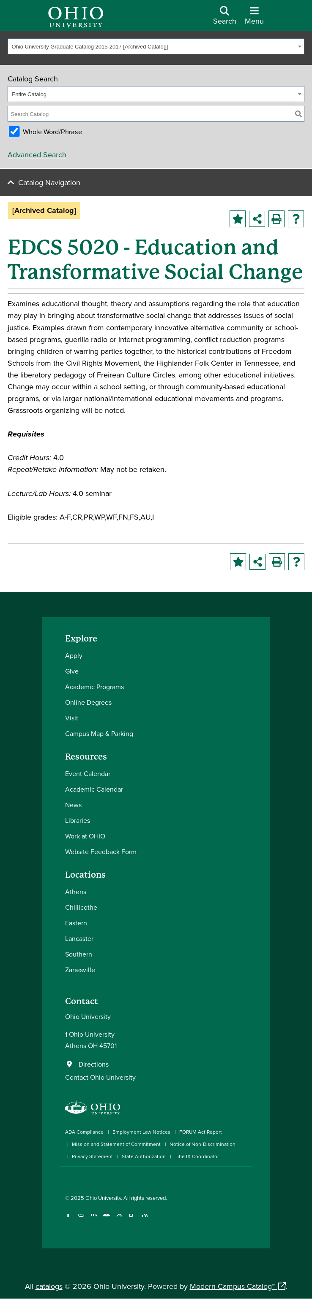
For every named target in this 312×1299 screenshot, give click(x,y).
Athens (75, 891)
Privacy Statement (92, 1156)
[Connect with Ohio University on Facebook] (68, 1219)
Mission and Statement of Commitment (116, 1144)
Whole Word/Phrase (52, 131)
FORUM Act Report (200, 1131)
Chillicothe (81, 907)
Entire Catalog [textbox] (29, 94)
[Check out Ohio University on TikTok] (131, 1219)
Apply (73, 655)
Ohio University (103, 1198)
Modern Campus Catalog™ (232, 1286)
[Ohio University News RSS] (144, 1219)
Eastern (76, 922)
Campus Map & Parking (99, 733)
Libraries (77, 820)
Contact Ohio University (100, 1077)
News (73, 804)
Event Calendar (87, 773)
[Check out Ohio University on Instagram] (81, 1219)
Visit (71, 717)
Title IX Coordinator (197, 1156)
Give (72, 671)
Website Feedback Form (101, 851)
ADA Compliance (84, 1131)
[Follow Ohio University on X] (119, 1219)
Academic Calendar (94, 789)
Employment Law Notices (141, 1131)
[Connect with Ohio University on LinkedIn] (93, 1219)
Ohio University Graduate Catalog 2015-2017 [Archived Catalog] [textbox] (90, 46)
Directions (94, 1064)
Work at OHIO (85, 836)
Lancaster (79, 938)
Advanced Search (37, 154)
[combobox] (156, 46)
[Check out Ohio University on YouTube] (106, 1219)
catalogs (49, 1286)
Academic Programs (94, 686)
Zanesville (80, 969)
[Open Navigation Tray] (254, 18)
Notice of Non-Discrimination (202, 1144)
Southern (78, 954)
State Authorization (144, 1156)
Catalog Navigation (49, 182)
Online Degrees (88, 702)
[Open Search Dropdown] (224, 18)
